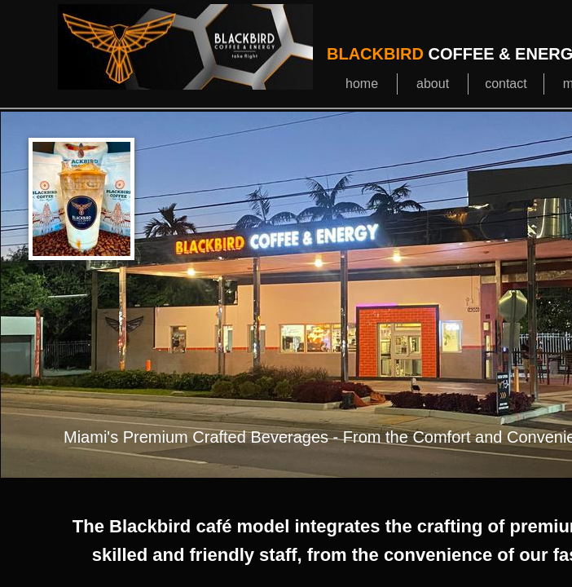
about (432, 83)
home (361, 83)
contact (506, 83)
